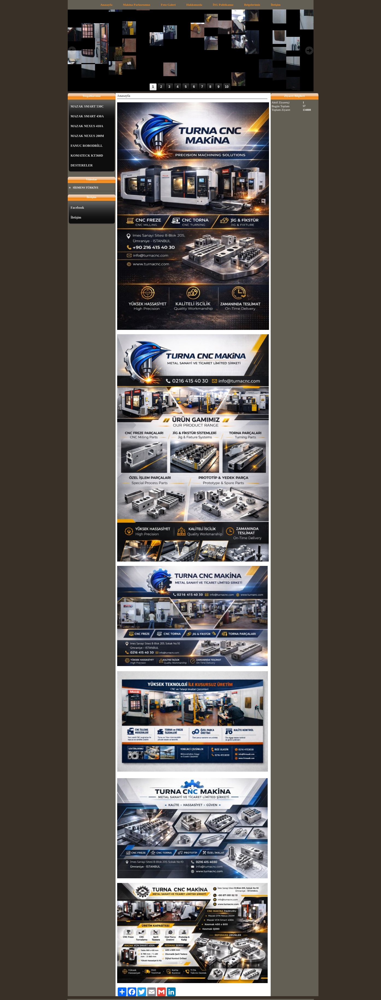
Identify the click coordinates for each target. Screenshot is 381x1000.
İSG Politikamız (223, 4)
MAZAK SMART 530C (87, 106)
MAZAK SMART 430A (87, 116)
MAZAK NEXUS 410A (87, 126)
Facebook (77, 208)
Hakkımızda (194, 4)
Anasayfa (106, 4)
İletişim (275, 4)
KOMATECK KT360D (87, 155)
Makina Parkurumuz (136, 4)
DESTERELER (82, 165)
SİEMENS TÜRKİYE (86, 187)
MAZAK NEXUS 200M (87, 136)
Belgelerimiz (252, 4)
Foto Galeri (168, 4)
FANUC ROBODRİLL (87, 146)
